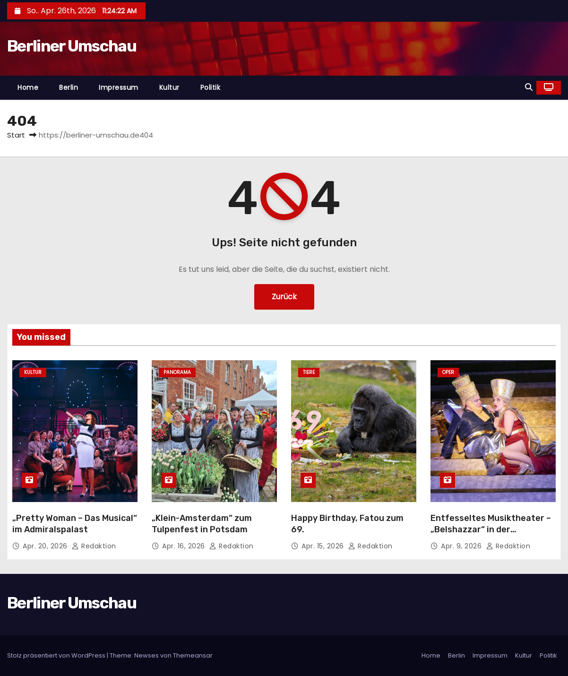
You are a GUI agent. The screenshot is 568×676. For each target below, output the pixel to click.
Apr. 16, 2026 (184, 546)
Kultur (169, 87)
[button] (529, 87)
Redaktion (94, 546)
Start (16, 135)
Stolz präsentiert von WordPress (57, 655)
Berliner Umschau (71, 46)
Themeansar (193, 655)
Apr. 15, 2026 (323, 546)
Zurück (284, 296)
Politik (210, 87)
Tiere (309, 372)
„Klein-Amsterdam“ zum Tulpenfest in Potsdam (202, 524)
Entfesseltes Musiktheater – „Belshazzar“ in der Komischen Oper (490, 529)
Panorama (177, 372)
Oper (448, 372)
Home (27, 87)
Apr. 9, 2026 (462, 546)
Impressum (118, 87)
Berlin (68, 87)
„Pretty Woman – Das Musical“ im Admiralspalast (74, 524)
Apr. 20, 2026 (46, 546)
